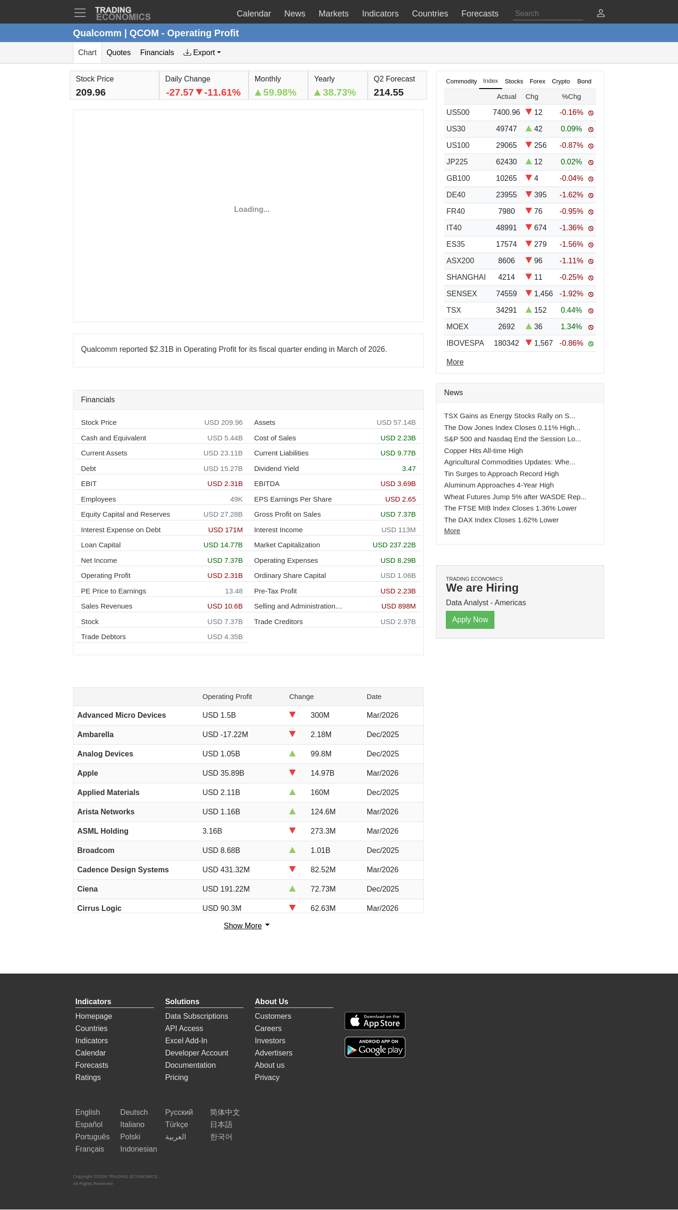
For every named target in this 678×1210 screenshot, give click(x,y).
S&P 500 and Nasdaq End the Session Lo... (512, 439)
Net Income (99, 560)
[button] (601, 14)
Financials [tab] (157, 53)
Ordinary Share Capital (290, 575)
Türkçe (176, 1125)
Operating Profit (105, 575)
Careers (268, 1028)
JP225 (457, 162)
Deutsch (134, 1112)
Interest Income (278, 530)
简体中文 (225, 1112)
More (452, 531)
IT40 (453, 228)
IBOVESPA (465, 343)
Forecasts (91, 1065)
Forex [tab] (537, 81)
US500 (457, 112)
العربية (175, 1137)
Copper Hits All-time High (483, 451)
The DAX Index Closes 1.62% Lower (501, 520)
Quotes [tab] (118, 53)
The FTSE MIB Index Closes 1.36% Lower (510, 508)
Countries (91, 1028)
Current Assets (104, 453)
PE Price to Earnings (113, 591)
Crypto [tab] (561, 81)
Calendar (90, 1053)
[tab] (202, 52)
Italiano (132, 1125)
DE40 (455, 195)
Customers (273, 1016)
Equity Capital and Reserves (125, 514)
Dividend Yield (276, 468)
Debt (88, 468)
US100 (457, 145)
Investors (270, 1041)
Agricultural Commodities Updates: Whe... (509, 462)
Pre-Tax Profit (275, 591)
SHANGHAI (466, 277)
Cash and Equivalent (113, 438)
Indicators (91, 1041)
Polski (130, 1137)
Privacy (267, 1077)
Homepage (93, 1016)
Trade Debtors (103, 637)
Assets (264, 422)
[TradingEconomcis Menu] (83, 13)
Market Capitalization (287, 545)
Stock (90, 621)
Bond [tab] (584, 81)
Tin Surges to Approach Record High (501, 474)
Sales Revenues (106, 606)
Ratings (88, 1077)
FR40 (455, 211)
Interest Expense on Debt (121, 530)
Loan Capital (101, 545)
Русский (179, 1112)
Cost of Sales (275, 438)
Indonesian (138, 1149)
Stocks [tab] (514, 81)
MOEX (457, 327)
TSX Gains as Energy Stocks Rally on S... (509, 416)
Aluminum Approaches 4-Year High (499, 485)
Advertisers (273, 1053)
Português (92, 1137)
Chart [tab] (87, 53)
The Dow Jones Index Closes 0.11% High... (512, 427)
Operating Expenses (286, 560)
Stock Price (99, 422)
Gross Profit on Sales (287, 514)
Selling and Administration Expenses (299, 606)
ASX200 (460, 261)
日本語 (221, 1125)
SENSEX (461, 294)
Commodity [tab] (461, 81)
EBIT (89, 483)
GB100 (458, 178)
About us (269, 1065)
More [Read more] (454, 362)
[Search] (548, 14)
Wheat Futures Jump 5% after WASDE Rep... (515, 497)
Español (89, 1125)
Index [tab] (490, 80)
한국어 (221, 1137)
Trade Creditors (278, 621)
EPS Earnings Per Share (293, 499)
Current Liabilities (281, 453)
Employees (98, 499)
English (87, 1112)
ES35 (455, 244)
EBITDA (267, 483)
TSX (453, 310)
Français (89, 1149)
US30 (455, 129)
